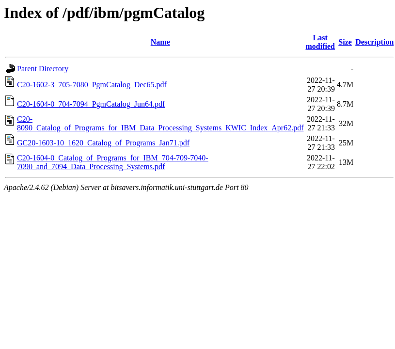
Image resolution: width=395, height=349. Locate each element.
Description (374, 42)
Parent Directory (42, 68)
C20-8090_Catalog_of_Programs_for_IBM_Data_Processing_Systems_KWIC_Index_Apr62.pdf (160, 123)
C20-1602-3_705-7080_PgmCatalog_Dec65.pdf (92, 84)
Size (345, 42)
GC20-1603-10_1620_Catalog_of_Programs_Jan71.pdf (103, 143)
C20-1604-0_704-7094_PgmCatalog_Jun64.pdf (91, 104)
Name (160, 42)
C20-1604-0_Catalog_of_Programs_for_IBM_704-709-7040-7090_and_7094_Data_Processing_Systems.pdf (112, 162)
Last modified (319, 41)
